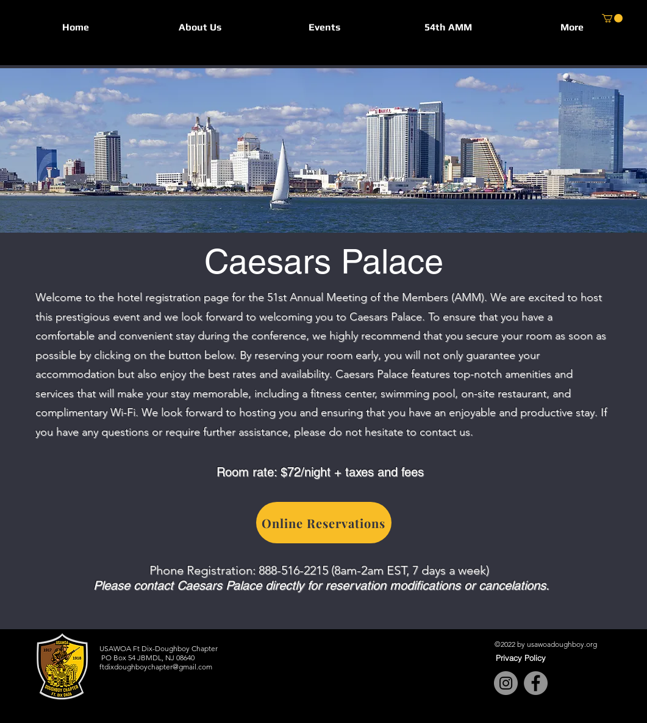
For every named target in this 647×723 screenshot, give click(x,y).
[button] (200, 27)
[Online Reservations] (323, 522)
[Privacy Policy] (520, 658)
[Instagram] (506, 683)
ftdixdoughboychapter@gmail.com (155, 666)
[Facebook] (536, 683)
